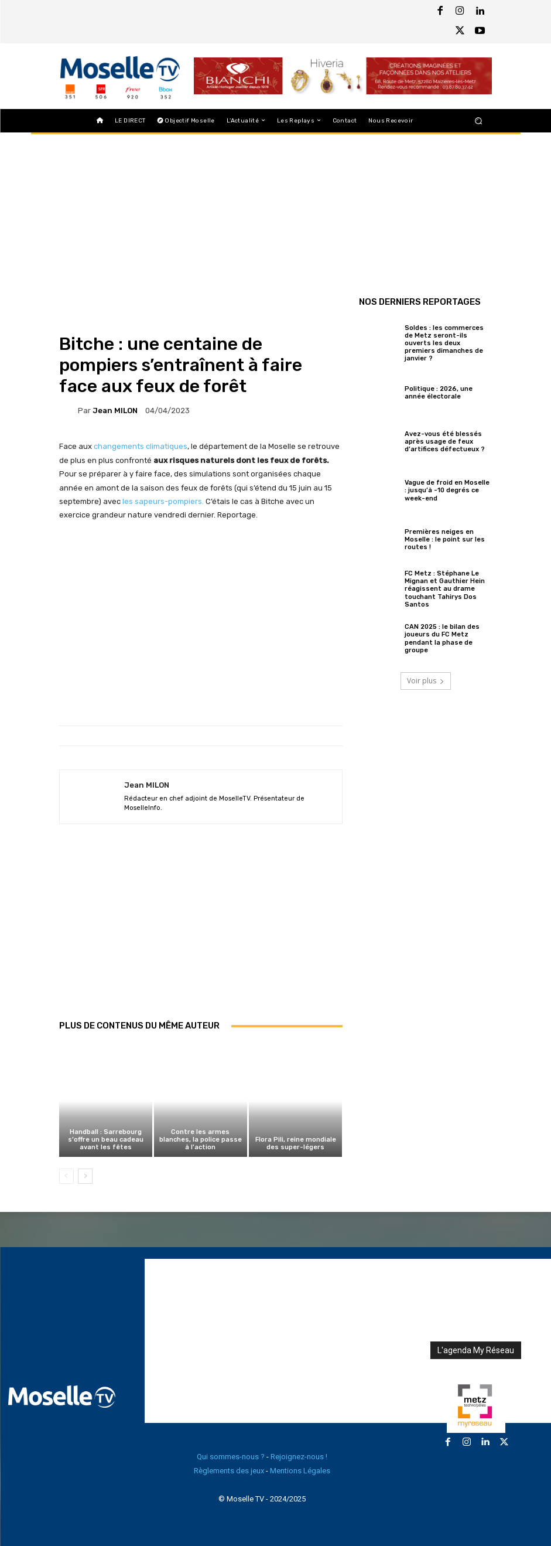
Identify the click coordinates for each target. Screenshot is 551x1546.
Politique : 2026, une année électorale (439, 392)
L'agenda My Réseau (475, 1350)
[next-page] (85, 1176)
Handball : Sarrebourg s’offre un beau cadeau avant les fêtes (105, 1139)
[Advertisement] (201, 934)
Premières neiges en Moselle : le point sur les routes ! (445, 539)
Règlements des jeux (229, 1470)
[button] (478, 120)
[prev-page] (66, 1176)
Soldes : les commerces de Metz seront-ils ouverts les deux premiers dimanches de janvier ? (444, 343)
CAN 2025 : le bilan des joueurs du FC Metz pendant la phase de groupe (442, 638)
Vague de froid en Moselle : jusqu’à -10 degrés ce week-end (447, 490)
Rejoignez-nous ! (299, 1456)
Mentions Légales (300, 1470)
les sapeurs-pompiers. (163, 501)
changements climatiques (140, 446)
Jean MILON (115, 410)
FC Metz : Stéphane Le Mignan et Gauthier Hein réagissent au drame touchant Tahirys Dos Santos (445, 589)
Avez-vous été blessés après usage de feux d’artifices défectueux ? (445, 441)
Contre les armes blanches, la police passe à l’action (200, 1139)
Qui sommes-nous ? (231, 1456)
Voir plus (425, 681)
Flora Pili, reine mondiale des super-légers (295, 1143)
